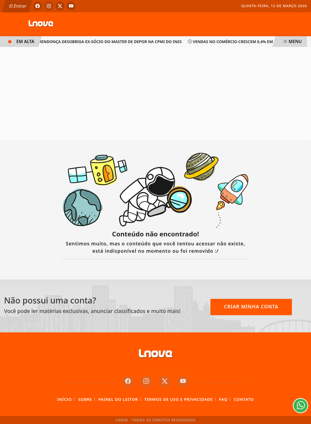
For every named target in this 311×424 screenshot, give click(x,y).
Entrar (17, 6)
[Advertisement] (155, 93)
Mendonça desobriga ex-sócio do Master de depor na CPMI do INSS (108, 41)
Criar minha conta (251, 306)
